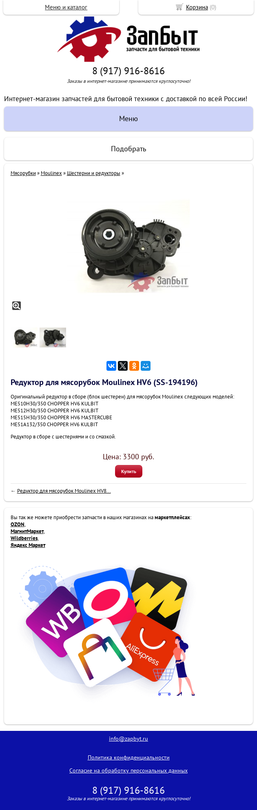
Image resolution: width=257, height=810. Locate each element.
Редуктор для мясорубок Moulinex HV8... (64, 490)
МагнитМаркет (27, 531)
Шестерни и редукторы (93, 173)
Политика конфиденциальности (129, 757)
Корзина (197, 7)
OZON (17, 524)
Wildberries (24, 538)
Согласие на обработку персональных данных (128, 770)
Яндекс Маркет (28, 545)
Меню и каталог (66, 7)
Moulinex (51, 173)
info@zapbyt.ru (128, 738)
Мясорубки (23, 173)
